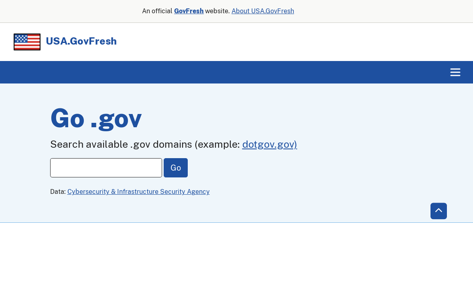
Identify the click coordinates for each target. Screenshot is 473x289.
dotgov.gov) (269, 144)
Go (176, 168)
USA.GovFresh (64, 41)
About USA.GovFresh (262, 11)
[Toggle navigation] (455, 72)
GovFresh (189, 11)
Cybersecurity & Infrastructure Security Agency (138, 191)
